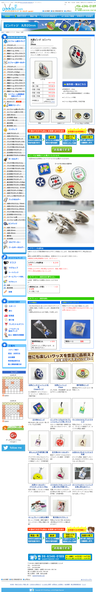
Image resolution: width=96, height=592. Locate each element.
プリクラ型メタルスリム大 (13, 147)
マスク (13, 262)
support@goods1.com (38, 575)
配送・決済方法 (13, 353)
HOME (12, 584)
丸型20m (13, 230)
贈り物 (13, 320)
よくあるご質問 (46, 584)
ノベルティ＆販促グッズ (13, 329)
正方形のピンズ (39, 420)
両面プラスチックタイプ (13, 45)
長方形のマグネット (60, 517)
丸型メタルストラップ (13, 136)
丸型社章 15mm (13, 227)
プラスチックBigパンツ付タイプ (13, 74)
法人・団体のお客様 (13, 335)
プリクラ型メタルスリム (13, 144)
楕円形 (13, 235)
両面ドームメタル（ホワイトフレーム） (13, 85)
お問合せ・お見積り (57, 584)
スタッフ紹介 (13, 350)
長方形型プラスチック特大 (13, 185)
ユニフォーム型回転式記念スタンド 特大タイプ (13, 101)
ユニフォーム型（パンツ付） (13, 112)
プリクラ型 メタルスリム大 (13, 165)
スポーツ (13, 306)
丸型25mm (13, 114)
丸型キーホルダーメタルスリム (13, 187)
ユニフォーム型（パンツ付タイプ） (13, 220)
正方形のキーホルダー (60, 452)
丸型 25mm (13, 209)
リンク (84, 584)
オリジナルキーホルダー (26, 2)
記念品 (13, 315)
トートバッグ (13, 272)
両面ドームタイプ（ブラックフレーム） (13, 53)
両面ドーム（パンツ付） (13, 59)
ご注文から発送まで (35, 584)
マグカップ (13, 267)
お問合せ (68, 11)
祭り (13, 311)
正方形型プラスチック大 (13, 176)
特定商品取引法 (13, 360)
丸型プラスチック (13, 133)
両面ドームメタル (13, 50)
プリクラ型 (13, 138)
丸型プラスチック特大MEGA (13, 193)
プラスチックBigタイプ (13, 72)
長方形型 (13, 123)
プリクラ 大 (13, 120)
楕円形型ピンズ (83, 385)
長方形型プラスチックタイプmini (13, 155)
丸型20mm (13, 206)
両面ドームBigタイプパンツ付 (13, 91)
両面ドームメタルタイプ (13, 77)
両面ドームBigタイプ (13, 80)
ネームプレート (13, 277)
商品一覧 (25, 584)
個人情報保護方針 (57, 11)
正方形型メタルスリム (13, 152)
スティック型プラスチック (13, 195)
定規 (13, 291)
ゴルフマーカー (13, 242)
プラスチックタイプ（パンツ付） (13, 48)
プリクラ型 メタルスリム (13, 163)
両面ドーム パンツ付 (13, 88)
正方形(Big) (13, 117)
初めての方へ (19, 584)
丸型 (13, 285)
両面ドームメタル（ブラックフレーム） (13, 83)
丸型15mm (13, 203)
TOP (2, 32)
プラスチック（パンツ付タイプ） (13, 69)
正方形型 (13, 214)
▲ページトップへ (86, 579)
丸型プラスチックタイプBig (13, 190)
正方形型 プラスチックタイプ (13, 174)
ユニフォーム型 (13, 109)
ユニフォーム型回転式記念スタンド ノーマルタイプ (13, 99)
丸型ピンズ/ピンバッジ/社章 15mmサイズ (39, 387)
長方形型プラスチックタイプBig (13, 182)
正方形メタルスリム (13, 171)
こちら (53, 101)
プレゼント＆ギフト (13, 324)
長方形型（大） (13, 125)
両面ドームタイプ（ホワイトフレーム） (13, 56)
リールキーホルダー (13, 247)
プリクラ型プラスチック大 (13, 141)
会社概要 (47, 11)
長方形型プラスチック (13, 179)
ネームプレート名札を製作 (38, 517)
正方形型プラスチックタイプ (13, 149)
